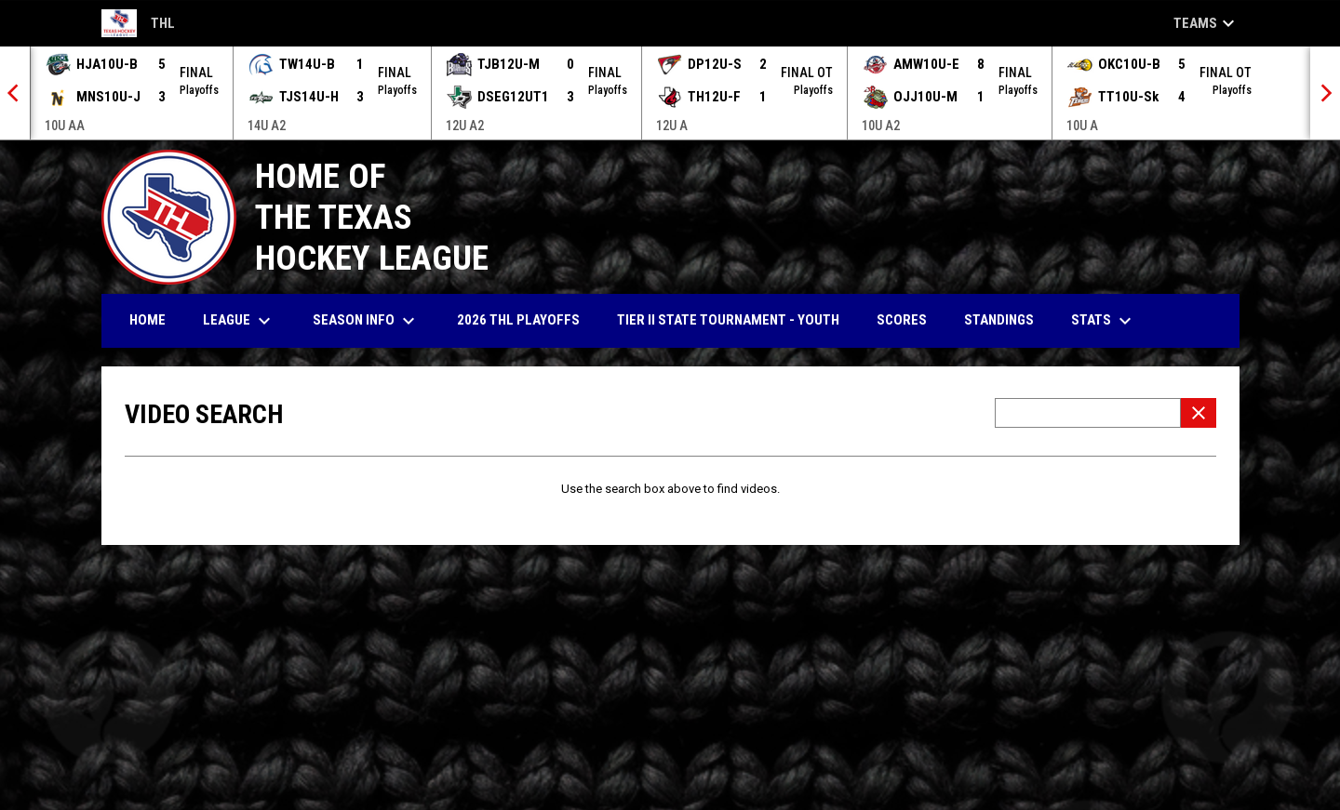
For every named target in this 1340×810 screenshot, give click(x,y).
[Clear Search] (1198, 413)
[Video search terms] (1088, 413)
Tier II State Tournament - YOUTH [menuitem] (728, 320)
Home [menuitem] (147, 320)
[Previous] (15, 92)
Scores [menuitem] (902, 320)
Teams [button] (1206, 23)
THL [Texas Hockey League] (138, 23)
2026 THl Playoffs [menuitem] (518, 320)
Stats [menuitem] (1103, 321)
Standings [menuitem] (999, 320)
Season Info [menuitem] (366, 321)
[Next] (1325, 92)
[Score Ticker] (670, 92)
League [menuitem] (239, 321)
